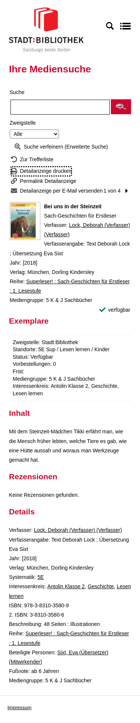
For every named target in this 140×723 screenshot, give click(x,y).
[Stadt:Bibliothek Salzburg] (46, 29)
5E (40, 577)
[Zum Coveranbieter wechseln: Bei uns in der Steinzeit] (25, 221)
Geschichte (101, 586)
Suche (17, 92)
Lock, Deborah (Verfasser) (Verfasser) (78, 530)
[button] (121, 106)
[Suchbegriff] (60, 107)
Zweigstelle (23, 123)
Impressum (19, 707)
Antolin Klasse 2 (66, 586)
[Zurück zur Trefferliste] (32, 159)
